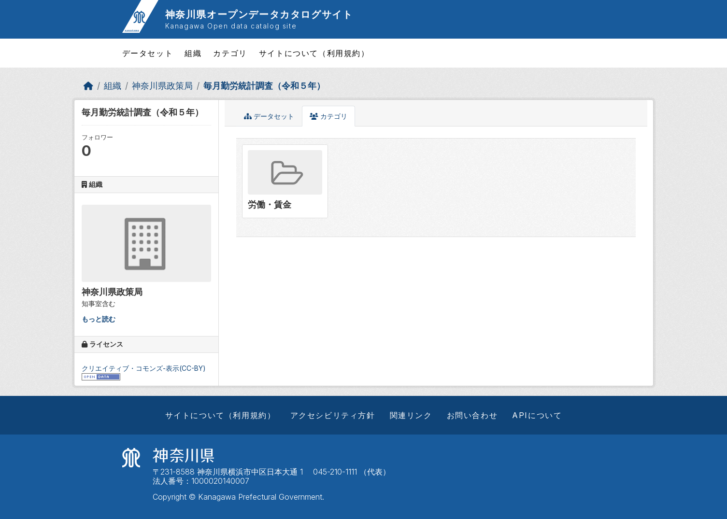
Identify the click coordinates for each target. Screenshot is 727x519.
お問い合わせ (472, 415)
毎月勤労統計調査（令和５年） (264, 86)
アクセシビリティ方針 (332, 415)
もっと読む (98, 319)
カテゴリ (230, 53)
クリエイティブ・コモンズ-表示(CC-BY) (144, 368)
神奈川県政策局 (162, 86)
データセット (147, 53)
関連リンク (411, 415)
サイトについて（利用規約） (314, 53)
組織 (193, 53)
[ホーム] (88, 86)
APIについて (537, 415)
